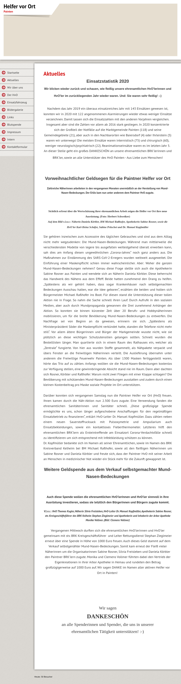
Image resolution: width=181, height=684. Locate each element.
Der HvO (12, 95)
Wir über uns (15, 87)
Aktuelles (13, 80)
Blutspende (14, 124)
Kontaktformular (17, 147)
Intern (11, 139)
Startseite (13, 72)
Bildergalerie (15, 109)
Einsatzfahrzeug (17, 102)
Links (10, 117)
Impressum (14, 132)
